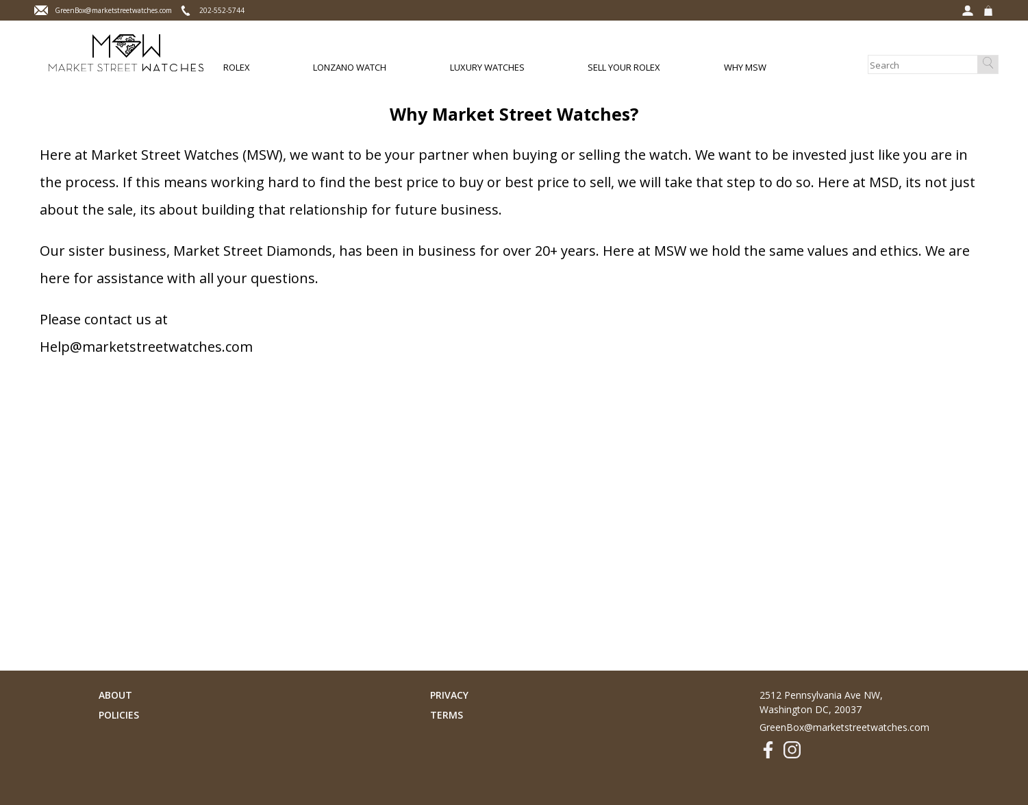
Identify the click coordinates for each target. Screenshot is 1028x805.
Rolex (236, 67)
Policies (119, 714)
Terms (446, 714)
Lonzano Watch (349, 67)
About (115, 694)
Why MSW (745, 67)
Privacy (449, 694)
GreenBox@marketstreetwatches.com (844, 727)
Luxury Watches (487, 67)
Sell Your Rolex (624, 67)
